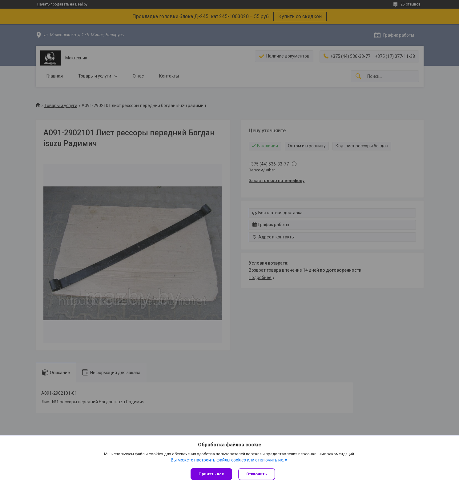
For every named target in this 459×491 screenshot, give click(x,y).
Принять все (211, 474)
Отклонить (256, 474)
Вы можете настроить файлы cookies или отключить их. (227, 459)
